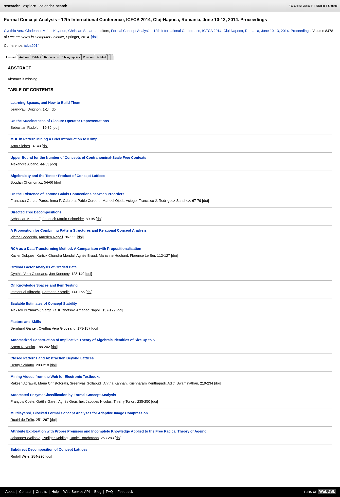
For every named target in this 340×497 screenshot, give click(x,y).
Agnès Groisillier (71, 401)
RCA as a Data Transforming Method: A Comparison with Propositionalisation (75, 249)
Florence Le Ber (142, 255)
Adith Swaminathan (182, 383)
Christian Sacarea (82, 31)
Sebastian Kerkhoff (25, 219)
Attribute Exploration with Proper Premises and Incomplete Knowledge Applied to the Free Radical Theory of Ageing (108, 431)
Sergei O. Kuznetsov (58, 310)
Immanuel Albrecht (25, 292)
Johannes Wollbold (25, 438)
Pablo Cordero (89, 201)
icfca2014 (31, 46)
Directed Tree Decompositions (35, 212)
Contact (25, 492)
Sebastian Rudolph (25, 127)
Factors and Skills (25, 322)
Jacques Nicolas (99, 401)
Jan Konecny (59, 274)
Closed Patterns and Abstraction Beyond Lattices (52, 358)
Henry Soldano (22, 365)
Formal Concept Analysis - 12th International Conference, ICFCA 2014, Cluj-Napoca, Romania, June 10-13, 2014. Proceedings (210, 31)
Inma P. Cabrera (63, 201)
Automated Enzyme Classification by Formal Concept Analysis (63, 395)
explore (29, 6)
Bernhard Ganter (23, 328)
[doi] (94, 37)
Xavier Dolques (22, 255)
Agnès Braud (86, 255)
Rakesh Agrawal (23, 383)
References (51, 57)
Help (55, 492)
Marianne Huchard (113, 255)
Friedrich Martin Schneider (63, 219)
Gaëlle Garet (46, 401)
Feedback (125, 492)
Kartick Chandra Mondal (55, 255)
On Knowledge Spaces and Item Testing (43, 285)
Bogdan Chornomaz (26, 182)
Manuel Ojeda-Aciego (120, 201)
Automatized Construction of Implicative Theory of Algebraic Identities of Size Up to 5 (82, 340)
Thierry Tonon (124, 401)
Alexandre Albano (24, 164)
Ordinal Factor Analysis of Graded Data (43, 267)
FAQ (109, 492)
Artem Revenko (22, 347)
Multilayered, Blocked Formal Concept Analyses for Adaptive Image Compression (79, 413)
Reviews (88, 57)
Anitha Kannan (114, 383)
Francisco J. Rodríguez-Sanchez (164, 201)
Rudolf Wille (19, 456)
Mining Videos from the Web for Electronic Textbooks (55, 377)
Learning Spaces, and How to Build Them (45, 103)
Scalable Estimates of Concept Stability (43, 303)
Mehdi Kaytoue (54, 31)
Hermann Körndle (56, 292)
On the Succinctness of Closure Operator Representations (59, 121)
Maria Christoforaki (53, 383)
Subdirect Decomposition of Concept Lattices (48, 449)
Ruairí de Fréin (22, 420)
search (61, 6)
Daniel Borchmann (84, 438)
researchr (11, 6)
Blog (97, 492)
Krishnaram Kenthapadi (147, 383)
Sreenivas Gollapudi (86, 383)
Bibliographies (70, 57)
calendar (46, 6)
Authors (24, 57)
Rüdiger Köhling (55, 438)
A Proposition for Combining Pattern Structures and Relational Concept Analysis (78, 230)
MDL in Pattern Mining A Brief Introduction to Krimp (53, 139)
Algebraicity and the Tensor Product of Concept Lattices (57, 176)
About (10, 492)
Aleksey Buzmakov (25, 310)
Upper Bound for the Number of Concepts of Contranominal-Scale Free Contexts (78, 158)
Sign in (320, 5)
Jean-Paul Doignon (25, 109)
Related (101, 57)
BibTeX (36, 57)
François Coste (22, 401)
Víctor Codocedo (23, 237)
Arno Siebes (20, 146)
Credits (41, 492)
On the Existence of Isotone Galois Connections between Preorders (67, 194)
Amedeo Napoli (51, 237)
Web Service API (76, 492)
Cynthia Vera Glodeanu (22, 31)
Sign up (333, 5)
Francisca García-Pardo (29, 201)
